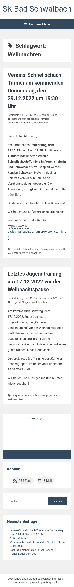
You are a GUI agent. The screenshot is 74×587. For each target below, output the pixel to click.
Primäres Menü (37, 24)
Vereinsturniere (16, 252)
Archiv (46, 582)
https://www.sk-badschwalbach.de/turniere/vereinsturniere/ (37, 231)
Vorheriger (37, 418)
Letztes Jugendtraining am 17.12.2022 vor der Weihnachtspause (35, 282)
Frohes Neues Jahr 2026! (24, 553)
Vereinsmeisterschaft (20, 122)
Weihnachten (41, 122)
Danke (55, 582)
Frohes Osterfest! (19, 538)
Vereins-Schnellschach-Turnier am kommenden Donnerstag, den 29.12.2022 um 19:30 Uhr (35, 90)
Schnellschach (30, 118)
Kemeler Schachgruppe (35, 395)
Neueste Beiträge (22, 521)
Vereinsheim (54, 161)
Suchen (57, 501)
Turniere (44, 118)
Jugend (16, 302)
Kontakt (13, 469)
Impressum (58, 578)
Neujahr (16, 118)
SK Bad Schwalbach (36, 8)
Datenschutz (22, 582)
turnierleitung (15, 114)
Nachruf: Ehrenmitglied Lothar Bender (31, 549)
